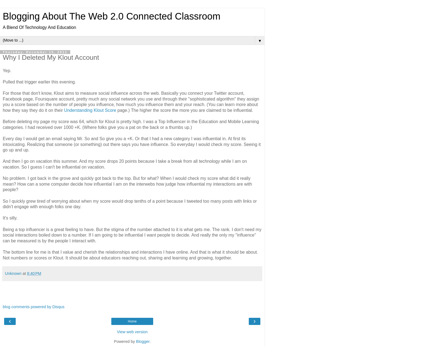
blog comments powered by (33, 307)
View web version (132, 332)
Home (132, 321)
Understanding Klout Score (90, 110)
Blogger (143, 341)
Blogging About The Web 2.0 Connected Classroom (111, 16)
